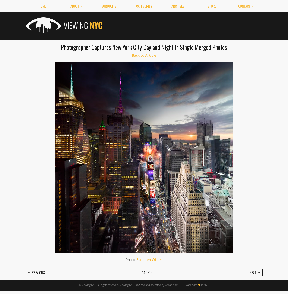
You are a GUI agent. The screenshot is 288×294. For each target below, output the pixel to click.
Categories (144, 6)
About (74, 6)
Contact (244, 6)
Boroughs (108, 6)
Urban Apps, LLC (174, 285)
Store (212, 6)
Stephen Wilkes (149, 259)
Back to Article (144, 55)
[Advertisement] (185, 25)
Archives (177, 6)
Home (42, 6)
